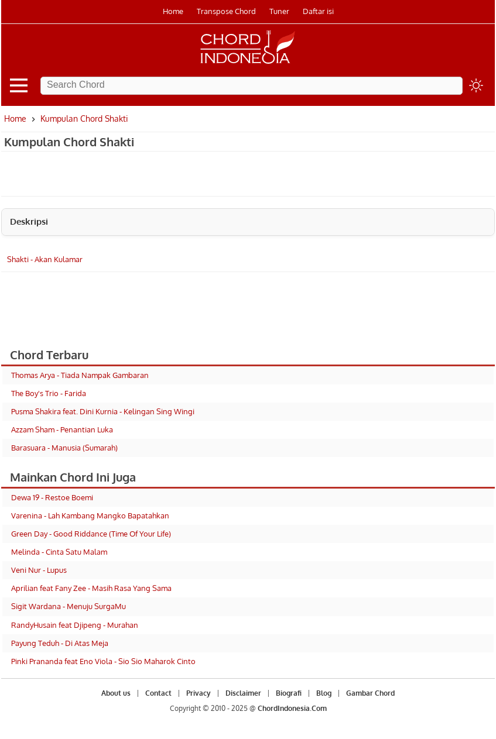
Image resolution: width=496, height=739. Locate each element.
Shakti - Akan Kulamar (45, 259)
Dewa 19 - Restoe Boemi (52, 497)
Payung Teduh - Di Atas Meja (59, 643)
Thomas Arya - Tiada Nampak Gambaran (80, 375)
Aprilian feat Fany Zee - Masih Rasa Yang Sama (91, 588)
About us (116, 693)
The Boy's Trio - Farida (48, 393)
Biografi (289, 693)
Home (173, 11)
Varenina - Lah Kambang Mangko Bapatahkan (90, 515)
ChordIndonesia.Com (292, 708)
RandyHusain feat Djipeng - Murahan (74, 625)
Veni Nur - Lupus (39, 570)
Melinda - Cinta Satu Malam (59, 551)
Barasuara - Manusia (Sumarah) (64, 447)
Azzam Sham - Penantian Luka (62, 429)
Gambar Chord (370, 693)
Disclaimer (243, 693)
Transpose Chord (226, 11)
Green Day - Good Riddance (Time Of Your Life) (91, 533)
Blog (323, 693)
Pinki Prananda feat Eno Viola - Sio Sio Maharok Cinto (103, 661)
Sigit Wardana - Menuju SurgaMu (68, 606)
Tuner (279, 11)
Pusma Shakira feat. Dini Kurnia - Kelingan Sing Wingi (102, 411)
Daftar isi (318, 11)
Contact (158, 693)
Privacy (198, 693)
